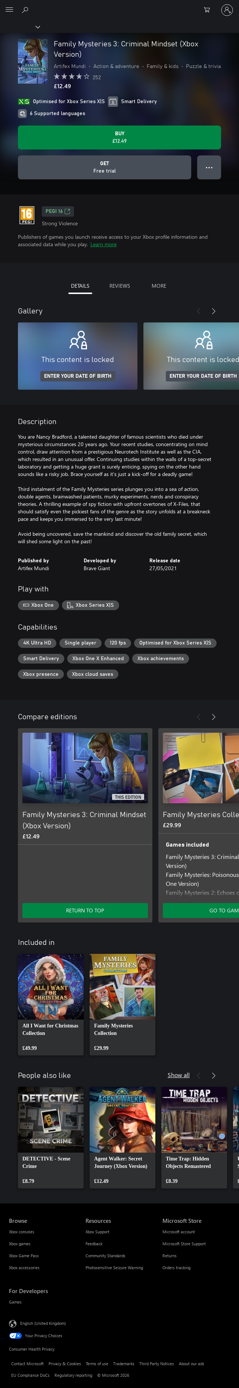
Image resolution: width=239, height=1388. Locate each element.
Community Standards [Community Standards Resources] (105, 1255)
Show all (179, 1075)
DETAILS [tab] (80, 285)
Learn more (103, 244)
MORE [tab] (159, 285)
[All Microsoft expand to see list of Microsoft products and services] (9, 10)
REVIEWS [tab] (119, 285)
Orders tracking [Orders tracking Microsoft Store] (176, 1267)
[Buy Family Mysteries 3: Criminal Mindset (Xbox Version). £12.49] (119, 137)
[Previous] (198, 311)
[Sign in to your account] (227, 10)
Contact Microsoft (27, 1363)
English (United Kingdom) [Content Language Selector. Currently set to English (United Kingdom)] (43, 1323)
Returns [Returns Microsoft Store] (169, 1255)
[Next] (213, 311)
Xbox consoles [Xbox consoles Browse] (21, 1231)
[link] (51, 1004)
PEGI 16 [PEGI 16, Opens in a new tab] (58, 211)
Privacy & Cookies (65, 1363)
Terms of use (97, 1363)
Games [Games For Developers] (15, 1301)
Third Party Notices (156, 1363)
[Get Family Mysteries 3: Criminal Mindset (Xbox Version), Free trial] (104, 167)
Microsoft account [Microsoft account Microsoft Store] (178, 1231)
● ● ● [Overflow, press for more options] (209, 167)
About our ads (191, 1363)
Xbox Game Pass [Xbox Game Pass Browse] (24, 1255)
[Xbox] (20, 26)
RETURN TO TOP (85, 910)
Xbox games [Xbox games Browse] (20, 1243)
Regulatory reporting (73, 1375)
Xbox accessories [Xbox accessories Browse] (24, 1267)
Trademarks (123, 1363)
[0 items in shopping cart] (209, 10)
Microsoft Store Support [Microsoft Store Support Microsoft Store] (184, 1243)
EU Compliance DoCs (30, 1375)
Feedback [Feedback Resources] (94, 1243)
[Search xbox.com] (26, 10)
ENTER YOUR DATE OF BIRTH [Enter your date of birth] (78, 376)
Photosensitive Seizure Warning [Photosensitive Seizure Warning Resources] (114, 1267)
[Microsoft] (119, 5)
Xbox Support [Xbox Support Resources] (97, 1231)
